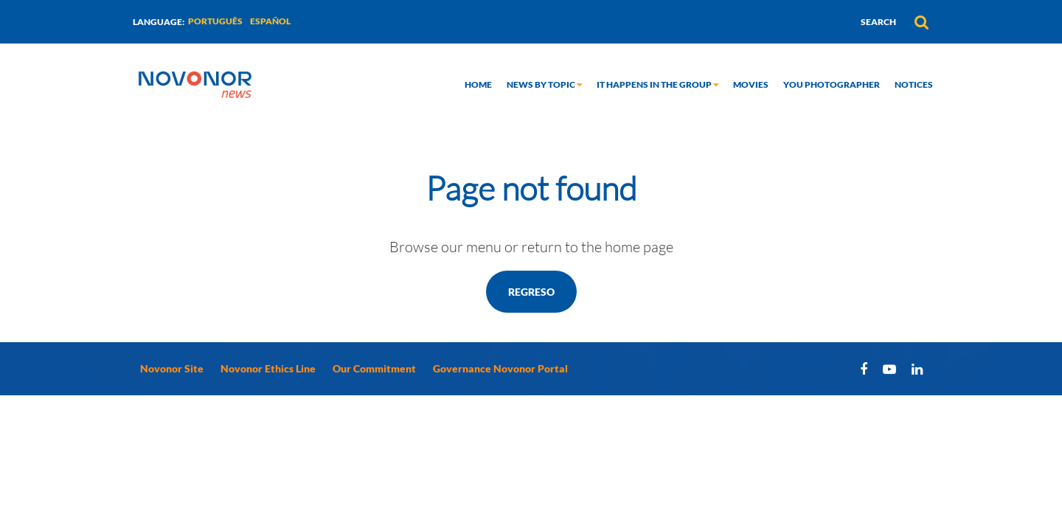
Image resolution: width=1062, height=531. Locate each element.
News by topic (544, 84)
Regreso (531, 291)
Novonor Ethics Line (268, 368)
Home (478, 84)
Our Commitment (374, 368)
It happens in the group (657, 84)
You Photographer (831, 84)
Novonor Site (172, 368)
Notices (914, 84)
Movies (750, 84)
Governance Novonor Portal (500, 368)
